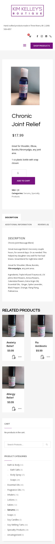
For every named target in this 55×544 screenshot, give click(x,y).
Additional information (18, 224)
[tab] (11, 217)
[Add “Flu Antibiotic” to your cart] (42, 357)
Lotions (11, 499)
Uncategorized (14, 534)
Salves (10, 504)
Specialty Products (16, 529)
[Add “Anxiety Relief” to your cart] (14, 357)
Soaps (13, 479)
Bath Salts (15, 469)
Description (11, 217)
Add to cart (23, 181)
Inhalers (11, 494)
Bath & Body (13, 464)
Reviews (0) (43, 224)
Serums (27, 193)
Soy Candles (13, 519)
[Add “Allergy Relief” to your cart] (14, 408)
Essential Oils (13, 484)
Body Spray (15, 474)
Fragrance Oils (14, 489)
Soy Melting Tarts (15, 524)
